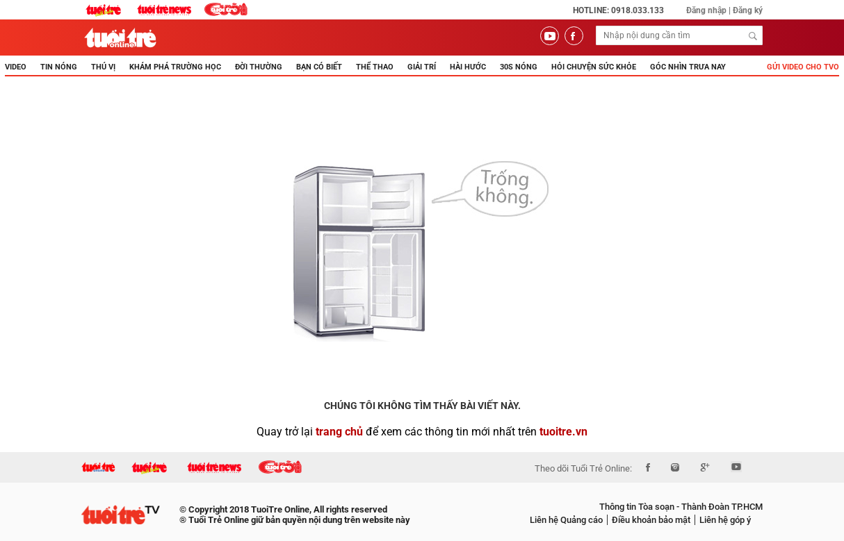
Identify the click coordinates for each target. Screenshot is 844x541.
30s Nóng (518, 67)
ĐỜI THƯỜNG (258, 67)
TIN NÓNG (58, 67)
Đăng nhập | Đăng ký (724, 10)
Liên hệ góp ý (725, 520)
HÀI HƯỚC (468, 67)
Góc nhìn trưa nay (688, 67)
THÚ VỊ (103, 67)
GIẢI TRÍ (421, 67)
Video (15, 67)
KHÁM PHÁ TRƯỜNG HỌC (175, 67)
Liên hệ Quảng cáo (566, 520)
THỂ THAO (374, 67)
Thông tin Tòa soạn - (639, 506)
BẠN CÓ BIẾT (319, 67)
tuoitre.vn (563, 431)
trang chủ (339, 431)
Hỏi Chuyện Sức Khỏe (593, 67)
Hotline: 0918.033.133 (618, 10)
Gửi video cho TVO (803, 67)
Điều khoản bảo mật (651, 520)
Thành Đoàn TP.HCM (721, 506)
